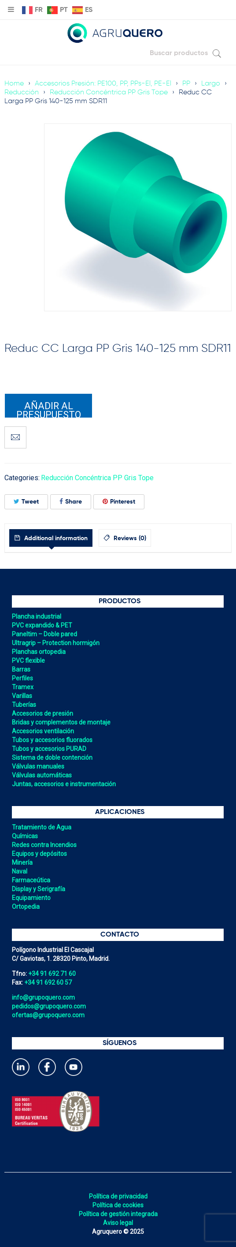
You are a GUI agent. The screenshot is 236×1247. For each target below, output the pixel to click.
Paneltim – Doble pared (44, 634)
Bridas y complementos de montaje (61, 722)
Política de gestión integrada (118, 1214)
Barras (21, 669)
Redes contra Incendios (44, 844)
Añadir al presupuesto (48, 409)
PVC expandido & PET (42, 625)
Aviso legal (118, 1223)
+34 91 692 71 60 (52, 973)
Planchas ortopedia (39, 651)
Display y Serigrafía (38, 888)
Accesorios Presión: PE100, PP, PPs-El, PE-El (103, 83)
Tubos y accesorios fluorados (52, 739)
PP (186, 83)
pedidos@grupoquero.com (49, 1006)
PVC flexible (28, 660)
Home (14, 83)
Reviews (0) (129, 538)
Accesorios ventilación (43, 731)
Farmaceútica (31, 880)
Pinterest (119, 501)
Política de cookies (118, 1205)
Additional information (55, 538)
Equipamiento (31, 897)
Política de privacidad (118, 1196)
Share (70, 501)
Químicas (25, 836)
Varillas (22, 695)
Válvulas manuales (38, 766)
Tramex (22, 687)
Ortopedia (26, 906)
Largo (210, 83)
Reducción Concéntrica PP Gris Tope (109, 92)
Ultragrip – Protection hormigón (56, 642)
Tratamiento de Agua (41, 827)
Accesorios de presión (42, 713)
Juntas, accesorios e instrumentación (64, 784)
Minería (22, 862)
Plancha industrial (36, 616)
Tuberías (24, 704)
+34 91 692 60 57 (48, 982)
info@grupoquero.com (43, 997)
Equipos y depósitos (39, 853)
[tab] (50, 538)
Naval (19, 871)
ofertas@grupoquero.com (48, 1015)
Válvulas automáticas (42, 775)
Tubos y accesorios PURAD (49, 748)
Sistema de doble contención (52, 757)
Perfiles (22, 678)
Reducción (21, 92)
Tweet (26, 501)
